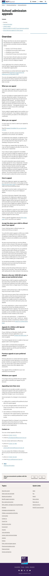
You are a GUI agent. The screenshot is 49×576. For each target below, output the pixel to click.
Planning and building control (8, 546)
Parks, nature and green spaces (9, 543)
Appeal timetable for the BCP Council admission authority (16, 28)
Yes (34, 477)
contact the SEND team (20, 335)
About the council (6, 491)
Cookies (27, 567)
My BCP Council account (38, 507)
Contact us (4, 518)
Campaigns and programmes (8, 510)
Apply (34, 491)
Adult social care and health (8, 493)
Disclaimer (32, 567)
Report (34, 496)
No (42, 477)
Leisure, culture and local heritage (9, 535)
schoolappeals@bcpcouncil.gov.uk (17, 437)
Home (3, 5)
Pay (33, 493)
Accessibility (17, 567)
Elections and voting (6, 524)
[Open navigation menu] (40, 1)
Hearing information (7, 24)
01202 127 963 (13, 443)
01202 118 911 (13, 435)
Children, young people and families (10, 513)
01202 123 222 (13, 457)
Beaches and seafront (7, 496)
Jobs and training (6, 532)
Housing (4, 529)
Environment (5, 527)
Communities (5, 515)
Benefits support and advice (8, 499)
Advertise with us (36, 504)
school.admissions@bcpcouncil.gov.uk (13, 448)
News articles (36, 499)
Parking (3, 540)
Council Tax (4, 521)
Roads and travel (5, 549)
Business (4, 507)
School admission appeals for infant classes (13, 30)
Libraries (4, 538)
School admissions (22, 5)
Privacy (22, 567)
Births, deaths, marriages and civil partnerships (12, 504)
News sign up (36, 502)
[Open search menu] (45, 1)
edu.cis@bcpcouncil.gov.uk (15, 459)
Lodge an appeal (7, 26)
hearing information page (8, 184)
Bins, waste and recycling (7, 502)
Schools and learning (11, 5)
